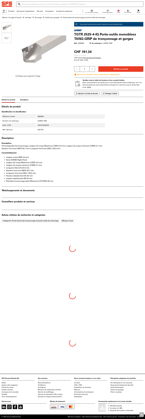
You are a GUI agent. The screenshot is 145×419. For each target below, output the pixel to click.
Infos (89, 87)
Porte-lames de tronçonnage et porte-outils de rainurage (84, 17)
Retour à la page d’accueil (12, 17)
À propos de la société (10, 392)
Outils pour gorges (52, 17)
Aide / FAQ (78, 385)
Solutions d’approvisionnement (50, 397)
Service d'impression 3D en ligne (50, 394)
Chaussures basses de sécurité (121, 385)
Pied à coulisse (116, 392)
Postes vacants (7, 390)
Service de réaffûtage (46, 392)
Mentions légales (74, 417)
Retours (77, 390)
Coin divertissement (9, 397)
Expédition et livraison (82, 387)
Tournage (38, 17)
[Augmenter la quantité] (92, 69)
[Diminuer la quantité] (77, 69)
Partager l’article (110, 93)
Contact (77, 383)
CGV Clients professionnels (92, 417)
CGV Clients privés (110, 417)
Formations (49, 11)
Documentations (44, 383)
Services (40, 11)
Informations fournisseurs (84, 392)
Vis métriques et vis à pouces (121, 383)
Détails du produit (8, 100)
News (4, 383)
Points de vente (7, 387)
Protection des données (127, 417)
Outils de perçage (117, 390)
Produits (11, 11)
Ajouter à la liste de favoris (87, 93)
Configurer (42, 387)
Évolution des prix (81, 394)
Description (24, 100)
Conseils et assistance (64, 11)
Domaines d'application (26, 11)
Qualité (4, 394)
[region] (8, 51)
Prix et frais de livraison (92, 58)
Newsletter (78, 397)
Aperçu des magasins (10, 385)
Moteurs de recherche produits (49, 390)
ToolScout (41, 385)
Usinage (28, 17)
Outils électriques (116, 387)
